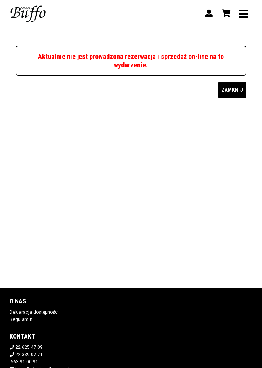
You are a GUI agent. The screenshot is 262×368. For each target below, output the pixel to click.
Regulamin (21, 319)
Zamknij (232, 90)
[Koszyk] (225, 13)
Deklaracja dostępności (34, 312)
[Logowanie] (209, 13)
